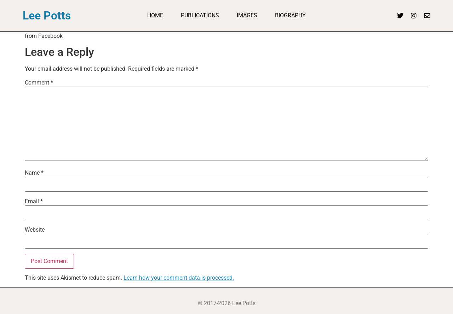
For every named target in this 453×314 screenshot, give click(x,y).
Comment (39, 83)
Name (34, 173)
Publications (200, 15)
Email (34, 201)
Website (35, 230)
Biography (290, 15)
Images (247, 15)
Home (155, 15)
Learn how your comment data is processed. (179, 277)
